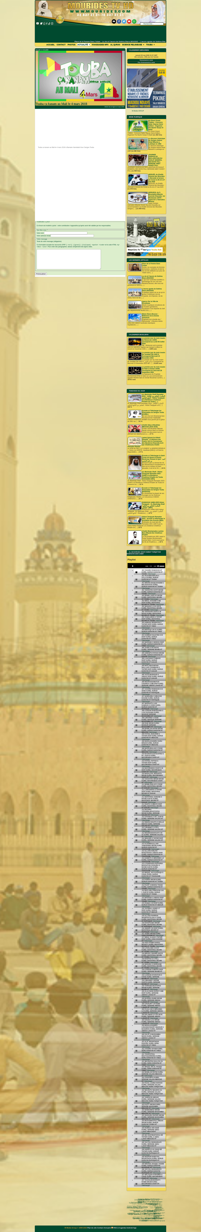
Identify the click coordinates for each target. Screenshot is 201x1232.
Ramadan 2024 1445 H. (139, 1215)
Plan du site (92, 1228)
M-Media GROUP (138, 111)
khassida (132, 1214)
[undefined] (136, 572)
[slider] (150, 566)
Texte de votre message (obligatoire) (49, 241)
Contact (61, 45)
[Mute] (158, 566)
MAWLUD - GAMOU (136, 1204)
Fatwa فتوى (142, 1199)
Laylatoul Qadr (154, 1214)
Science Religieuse (133, 45)
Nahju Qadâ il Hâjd (132, 1208)
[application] (146, 565)
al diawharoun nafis (150, 1199)
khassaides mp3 (100, 45)
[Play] (133, 566)
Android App (131, 1228)
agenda (123, 1228)
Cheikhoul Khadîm (145, 1208)
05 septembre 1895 (155, 1219)
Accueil (50, 45)
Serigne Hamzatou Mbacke (148, 1221)
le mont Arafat (143, 1214)
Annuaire (107, 1228)
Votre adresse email (43, 236)
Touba (150, 45)
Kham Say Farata (142, 1210)
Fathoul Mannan (153, 1201)
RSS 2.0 (115, 1228)
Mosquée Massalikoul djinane (146, 1217)
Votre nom (40, 233)
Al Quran (115, 45)
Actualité (83, 45)
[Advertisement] (100, 33)
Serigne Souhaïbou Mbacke (152, 1211)
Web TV (137, 1201)
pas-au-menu (150, 1205)
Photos (71, 45)
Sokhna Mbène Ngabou (134, 1207)
